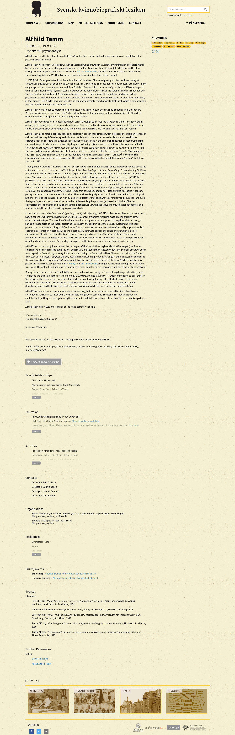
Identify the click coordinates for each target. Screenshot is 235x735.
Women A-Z (33, 23)
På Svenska (195, 23)
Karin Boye (70, 263)
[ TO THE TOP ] (32, 680)
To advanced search (180, 15)
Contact (135, 23)
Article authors (91, 23)
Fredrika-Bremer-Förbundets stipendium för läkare (70, 573)
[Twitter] (39, 731)
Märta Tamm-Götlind (87, 71)
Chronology (54, 23)
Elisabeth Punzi (33, 315)
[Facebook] (31, 731)
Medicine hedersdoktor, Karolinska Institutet (75, 577)
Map (71, 23)
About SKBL (116, 23)
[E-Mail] (46, 731)
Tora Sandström (89, 263)
